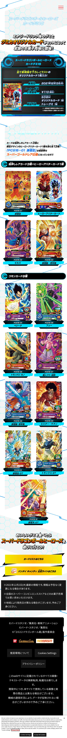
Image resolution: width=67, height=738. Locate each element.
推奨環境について (19, 653)
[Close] (64, 718)
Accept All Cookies (39, 735)
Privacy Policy (15, 730)
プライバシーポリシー (33, 663)
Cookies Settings (47, 653)
